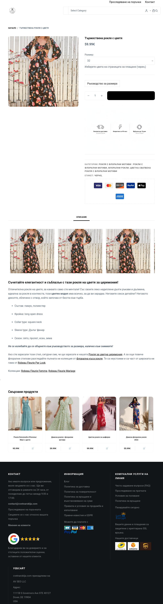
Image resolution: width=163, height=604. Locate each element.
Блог (66, 482)
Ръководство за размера (102, 83)
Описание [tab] (81, 217)
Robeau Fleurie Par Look (32, 362)
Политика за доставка (77, 487)
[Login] (146, 10)
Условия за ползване (127, 496)
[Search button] (157, 11)
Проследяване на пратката (130, 491)
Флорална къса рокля (89, 358)
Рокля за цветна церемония (105, 354)
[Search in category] (110, 11)
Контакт (150, 2)
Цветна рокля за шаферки (99, 437)
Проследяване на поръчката (24, 510)
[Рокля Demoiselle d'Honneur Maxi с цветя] (25, 414)
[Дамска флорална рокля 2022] (136, 414)
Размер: (89, 54)
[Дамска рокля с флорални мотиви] (62, 414)
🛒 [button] (32, 449)
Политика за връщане (127, 501)
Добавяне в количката (131, 95)
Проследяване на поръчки (125, 2)
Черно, (98, 175)
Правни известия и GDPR (78, 516)
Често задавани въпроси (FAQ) (132, 486)
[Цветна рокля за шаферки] (99, 414)
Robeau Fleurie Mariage (61, 370)
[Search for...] (65, 11)
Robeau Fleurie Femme (34, 370)
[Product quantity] (95, 95)
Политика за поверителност (80, 492)
